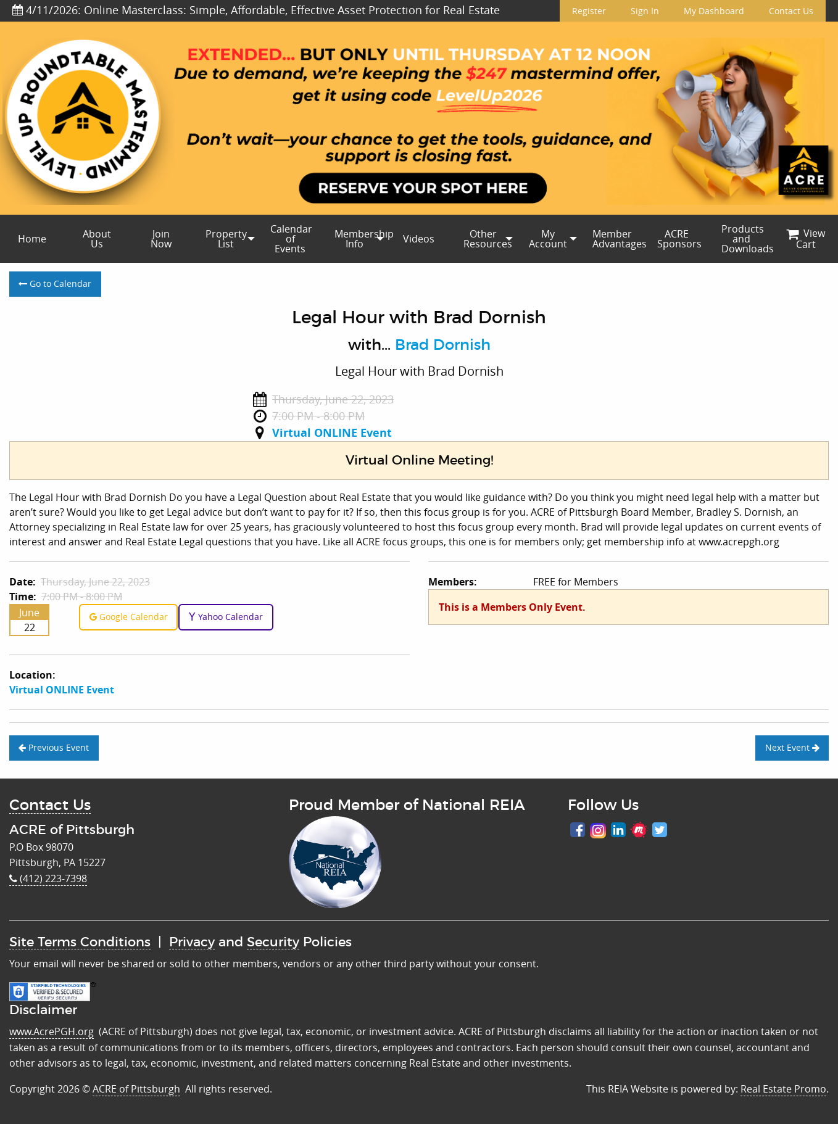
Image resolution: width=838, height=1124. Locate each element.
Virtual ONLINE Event (332, 432)
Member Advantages (618, 238)
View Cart (805, 238)
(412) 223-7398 (48, 878)
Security (273, 942)
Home (32, 239)
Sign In (645, 11)
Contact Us (791, 11)
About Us (97, 238)
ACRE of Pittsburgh (136, 1089)
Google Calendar (128, 616)
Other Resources (487, 238)
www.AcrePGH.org (51, 1031)
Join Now (161, 238)
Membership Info (360, 238)
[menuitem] (32, 239)
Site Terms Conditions (80, 942)
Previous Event (54, 747)
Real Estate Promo (783, 1089)
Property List (226, 238)
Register (589, 11)
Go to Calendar (55, 283)
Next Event (792, 747)
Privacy (192, 942)
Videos (418, 239)
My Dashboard (714, 11)
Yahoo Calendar (225, 616)
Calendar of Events (291, 238)
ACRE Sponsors (679, 238)
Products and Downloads (747, 238)
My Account (548, 238)
